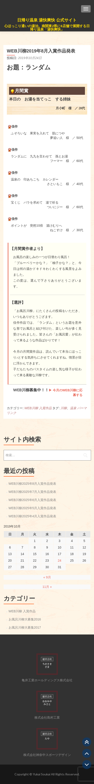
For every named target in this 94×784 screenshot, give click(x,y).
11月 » (47, 587)
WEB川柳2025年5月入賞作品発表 (32, 508)
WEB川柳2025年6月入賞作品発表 (32, 500)
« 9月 (47, 577)
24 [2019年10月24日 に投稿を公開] (59, 560)
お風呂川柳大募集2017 (25, 627)
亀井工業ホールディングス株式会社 (47, 680)
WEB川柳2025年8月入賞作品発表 (32, 483)
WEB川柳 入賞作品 (38, 408)
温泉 (73, 408)
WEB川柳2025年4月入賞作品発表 (32, 516)
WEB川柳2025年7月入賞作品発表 (32, 492)
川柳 (63, 408)
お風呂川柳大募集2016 (25, 619)
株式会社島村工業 (47, 717)
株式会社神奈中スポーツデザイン (47, 755)
